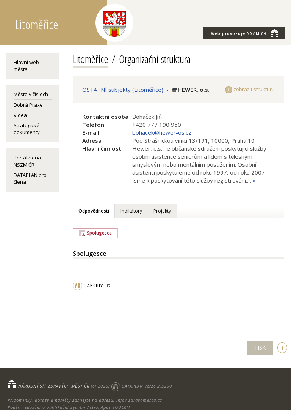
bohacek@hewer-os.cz (161, 132)
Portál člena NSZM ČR (27, 161)
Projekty (162, 211)
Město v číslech (31, 94)
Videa (20, 115)
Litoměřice (90, 59)
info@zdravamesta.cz (139, 400)
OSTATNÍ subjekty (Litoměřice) (122, 89)
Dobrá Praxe (28, 104)
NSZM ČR (244, 33)
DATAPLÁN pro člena (30, 178)
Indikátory (131, 211)
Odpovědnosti (93, 211)
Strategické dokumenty (27, 129)
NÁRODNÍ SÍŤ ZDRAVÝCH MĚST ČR (53, 386)
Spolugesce (99, 233)
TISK (260, 347)
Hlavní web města (26, 66)
